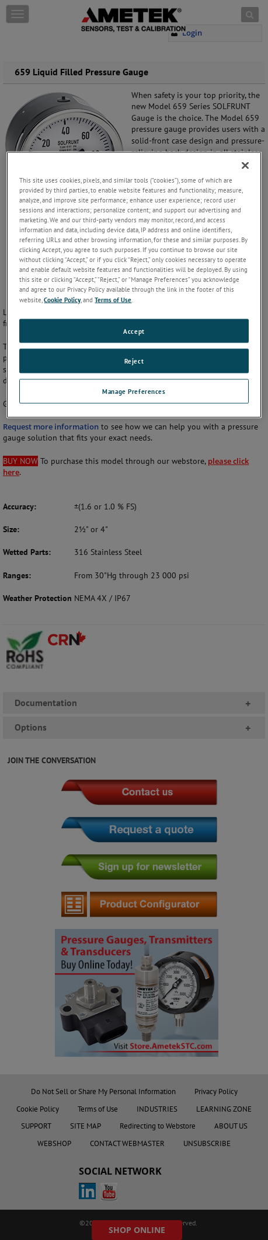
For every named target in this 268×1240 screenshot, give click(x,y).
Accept (133, 330)
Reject (134, 361)
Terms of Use (113, 299)
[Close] (245, 165)
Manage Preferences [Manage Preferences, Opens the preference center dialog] (133, 391)
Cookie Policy (62, 299)
